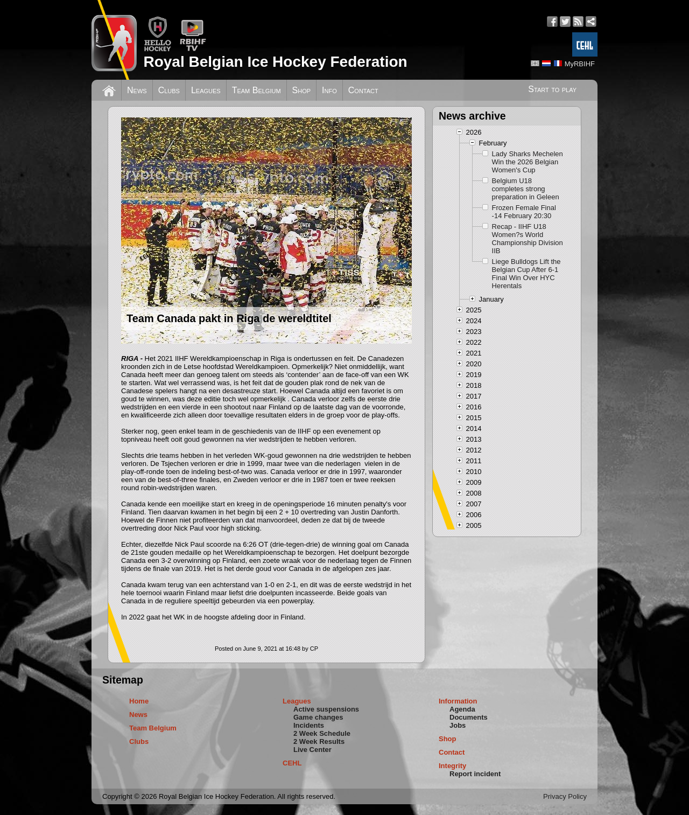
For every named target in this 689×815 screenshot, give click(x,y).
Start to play (552, 89)
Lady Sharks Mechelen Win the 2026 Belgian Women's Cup (527, 162)
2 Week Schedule (321, 733)
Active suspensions (326, 709)
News (137, 90)
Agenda (462, 709)
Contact (363, 90)
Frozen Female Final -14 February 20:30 (524, 212)
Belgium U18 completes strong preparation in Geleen (525, 189)
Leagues (206, 90)
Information (458, 701)
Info (329, 90)
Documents (468, 717)
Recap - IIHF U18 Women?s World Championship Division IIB (527, 238)
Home (139, 701)
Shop (301, 90)
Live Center (312, 750)
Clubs (169, 90)
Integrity (452, 766)
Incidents (308, 725)
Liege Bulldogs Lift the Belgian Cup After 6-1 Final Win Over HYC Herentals (526, 273)
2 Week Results (318, 741)
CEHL (292, 763)
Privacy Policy (565, 796)
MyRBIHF (580, 64)
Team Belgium (256, 90)
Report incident (475, 774)
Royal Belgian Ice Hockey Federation (275, 61)
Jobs (457, 725)
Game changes (318, 717)
